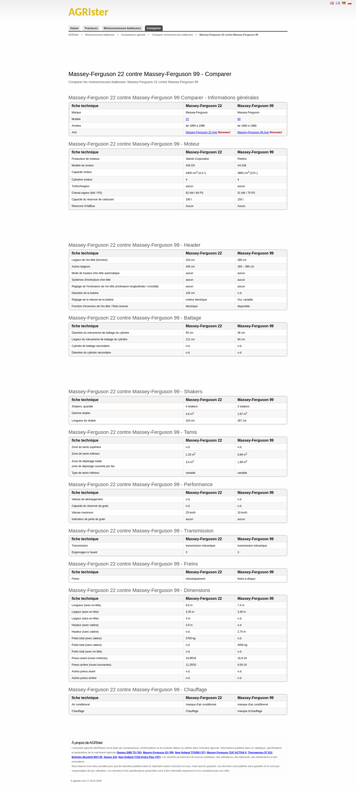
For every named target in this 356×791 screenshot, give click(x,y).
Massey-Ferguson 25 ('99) (158, 752)
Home (74, 28)
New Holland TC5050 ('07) (190, 752)
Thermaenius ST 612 (260, 752)
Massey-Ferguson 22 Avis (201, 132)
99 (239, 119)
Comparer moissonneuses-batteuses (172, 34)
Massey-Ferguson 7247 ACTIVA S (226, 752)
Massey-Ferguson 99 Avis (253, 132)
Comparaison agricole (133, 34)
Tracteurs (91, 28)
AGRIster (73, 34)
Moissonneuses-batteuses (122, 28)
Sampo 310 (110, 757)
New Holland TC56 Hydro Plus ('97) (139, 757)
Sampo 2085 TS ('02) (129, 752)
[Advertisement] (178, 53)
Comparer (154, 28)
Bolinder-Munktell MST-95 (87, 757)
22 (187, 119)
